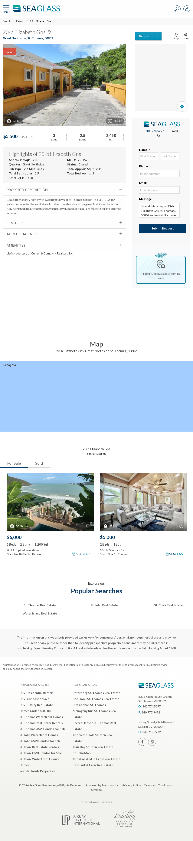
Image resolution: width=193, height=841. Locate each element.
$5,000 (107, 537)
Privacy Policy (131, 785)
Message (145, 199)
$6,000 (14, 537)
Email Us (167, 133)
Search (7, 21)
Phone (143, 166)
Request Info (148, 36)
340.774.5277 (155, 131)
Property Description (27, 190)
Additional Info (22, 234)
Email (144, 182)
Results (20, 21)
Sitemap (96, 789)
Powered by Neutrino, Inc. (102, 785)
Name (144, 149)
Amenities (16, 245)
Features (15, 223)
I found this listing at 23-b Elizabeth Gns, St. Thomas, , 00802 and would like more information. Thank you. (159, 210)
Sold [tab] (39, 463)
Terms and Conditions (158, 785)
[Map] (160, 77)
